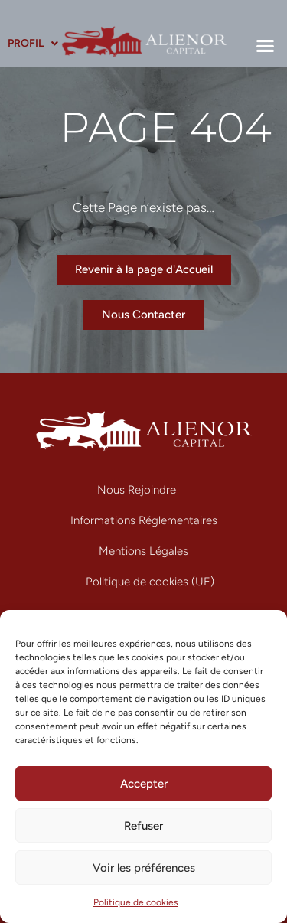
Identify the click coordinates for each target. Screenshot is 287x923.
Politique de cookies (135, 902)
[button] (265, 45)
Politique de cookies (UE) (150, 582)
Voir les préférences (144, 868)
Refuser (143, 826)
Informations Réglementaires (143, 520)
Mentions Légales (143, 551)
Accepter (144, 784)
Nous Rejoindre (136, 490)
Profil (33, 43)
